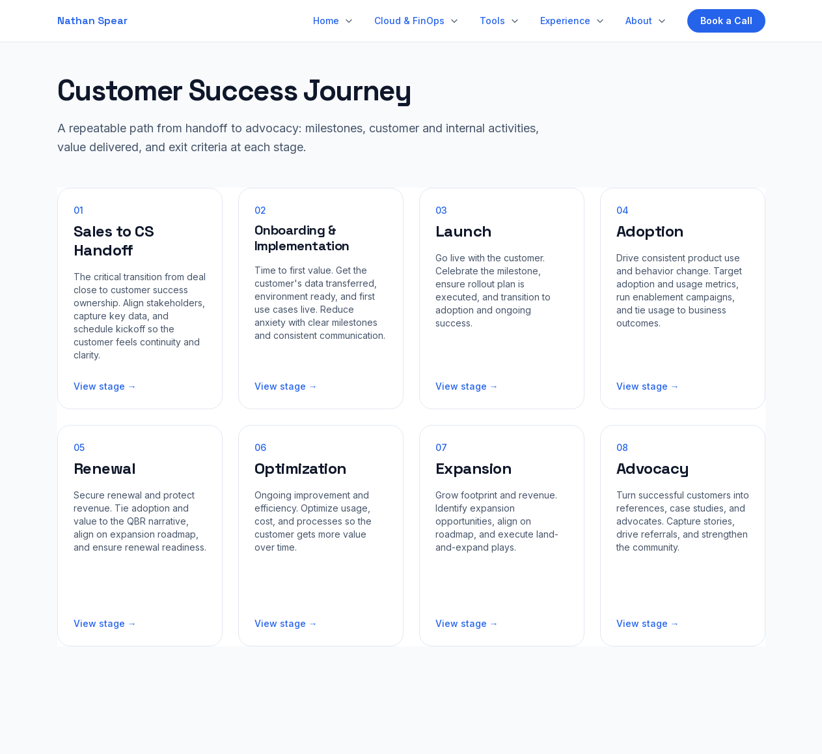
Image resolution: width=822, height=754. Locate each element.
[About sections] (662, 21)
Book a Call (726, 20)
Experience (565, 20)
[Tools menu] (515, 21)
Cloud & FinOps (409, 20)
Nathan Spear (92, 20)
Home (326, 20)
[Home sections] (349, 21)
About (638, 20)
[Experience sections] (600, 21)
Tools (492, 20)
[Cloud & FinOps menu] (454, 21)
